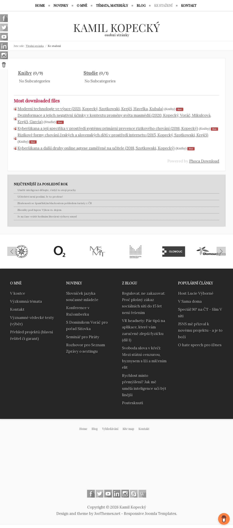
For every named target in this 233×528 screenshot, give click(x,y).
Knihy (25, 73)
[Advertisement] (116, 463)
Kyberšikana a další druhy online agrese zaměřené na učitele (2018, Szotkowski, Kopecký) (96, 148)
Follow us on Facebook (91, 494)
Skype (134, 494)
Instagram (125, 494)
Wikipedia (142, 494)
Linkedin (117, 494)
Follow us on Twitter (99, 494)
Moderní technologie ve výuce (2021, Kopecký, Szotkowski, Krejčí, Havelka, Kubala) (90, 108)
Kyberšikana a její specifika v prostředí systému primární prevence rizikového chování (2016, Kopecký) (107, 128)
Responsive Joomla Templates (150, 513)
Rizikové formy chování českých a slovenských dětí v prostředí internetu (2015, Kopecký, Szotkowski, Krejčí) (112, 135)
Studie (91, 73)
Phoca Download (204, 161)
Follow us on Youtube (108, 494)
